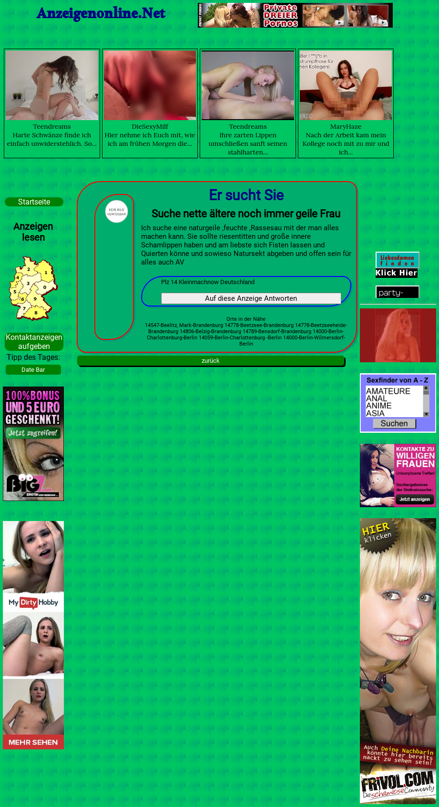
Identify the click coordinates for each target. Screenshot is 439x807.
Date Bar (33, 369)
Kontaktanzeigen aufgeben (34, 342)
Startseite (34, 201)
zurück (211, 360)
